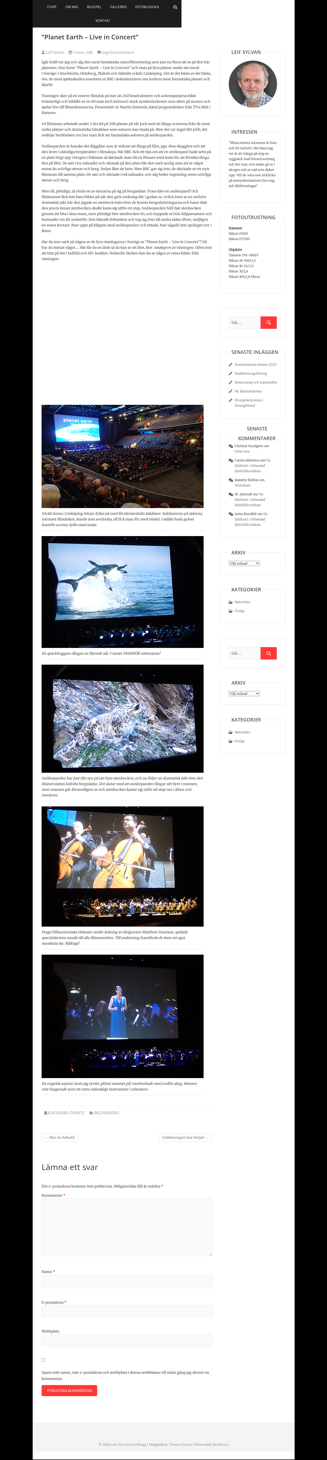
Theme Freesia (180, 1445)
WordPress (220, 1445)
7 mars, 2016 (81, 52)
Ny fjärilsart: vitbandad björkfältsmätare (253, 465)
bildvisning (106, 1112)
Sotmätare (243, 485)
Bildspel (139, 7)
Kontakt (220, 7)
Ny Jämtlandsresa (248, 391)
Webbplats (50, 1331)
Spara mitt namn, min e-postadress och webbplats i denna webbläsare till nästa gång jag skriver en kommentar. (125, 1375)
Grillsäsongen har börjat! (185, 1137)
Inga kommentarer (118, 52)
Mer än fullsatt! (60, 1137)
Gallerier (163, 7)
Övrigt (77, 1112)
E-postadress (54, 1302)
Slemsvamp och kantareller (256, 382)
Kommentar (53, 1195)
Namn (48, 1271)
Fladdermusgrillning (251, 373)
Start (97, 7)
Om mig (116, 7)
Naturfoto (242, 602)
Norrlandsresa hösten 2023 (256, 365)
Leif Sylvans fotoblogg (128, 1445)
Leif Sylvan (53, 52)
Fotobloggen (192, 7)
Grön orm (242, 451)
